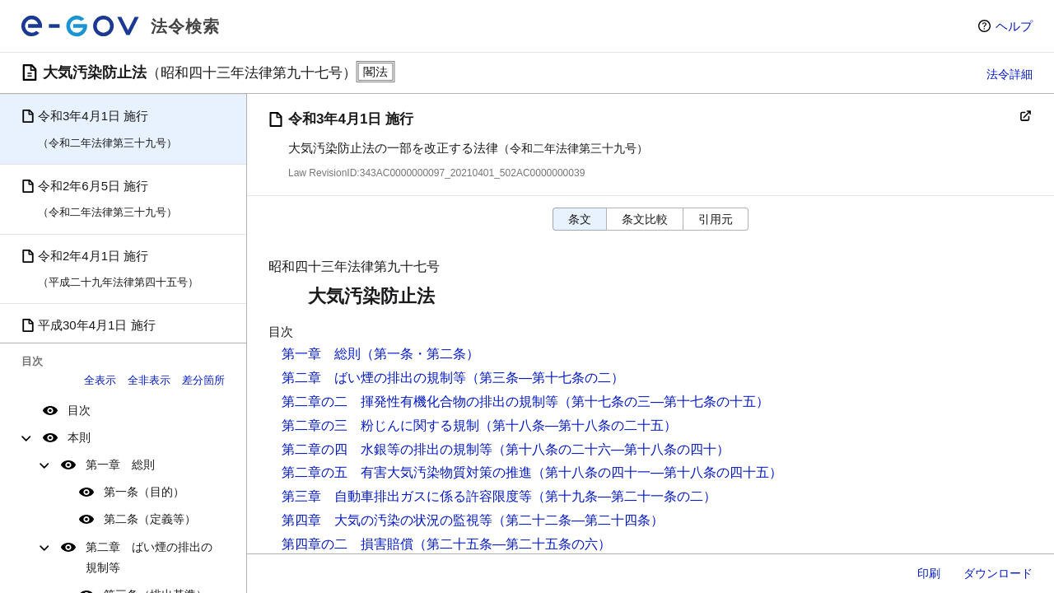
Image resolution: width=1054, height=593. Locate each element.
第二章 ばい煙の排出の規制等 (149, 557)
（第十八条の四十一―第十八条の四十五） (657, 472)
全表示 (100, 380)
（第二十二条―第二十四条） (578, 520)
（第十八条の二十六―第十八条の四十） (611, 449)
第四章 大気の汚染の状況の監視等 (387, 520)
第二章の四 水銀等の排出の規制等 (387, 449)
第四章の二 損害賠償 (347, 544)
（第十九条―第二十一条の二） (624, 496)
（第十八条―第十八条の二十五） (578, 425)
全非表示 (149, 380)
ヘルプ (1014, 26)
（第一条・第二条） (420, 354)
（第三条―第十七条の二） (545, 378)
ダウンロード (998, 573)
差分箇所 (203, 380)
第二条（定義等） (150, 518)
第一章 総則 (120, 464)
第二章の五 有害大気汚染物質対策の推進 (407, 472)
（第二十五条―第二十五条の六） (512, 544)
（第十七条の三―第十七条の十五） (663, 402)
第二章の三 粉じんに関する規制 (380, 425)
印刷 (928, 573)
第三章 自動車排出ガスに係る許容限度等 (407, 496)
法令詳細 (1009, 74)
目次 (79, 410)
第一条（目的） (144, 491)
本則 (79, 437)
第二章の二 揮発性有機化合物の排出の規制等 (420, 402)
